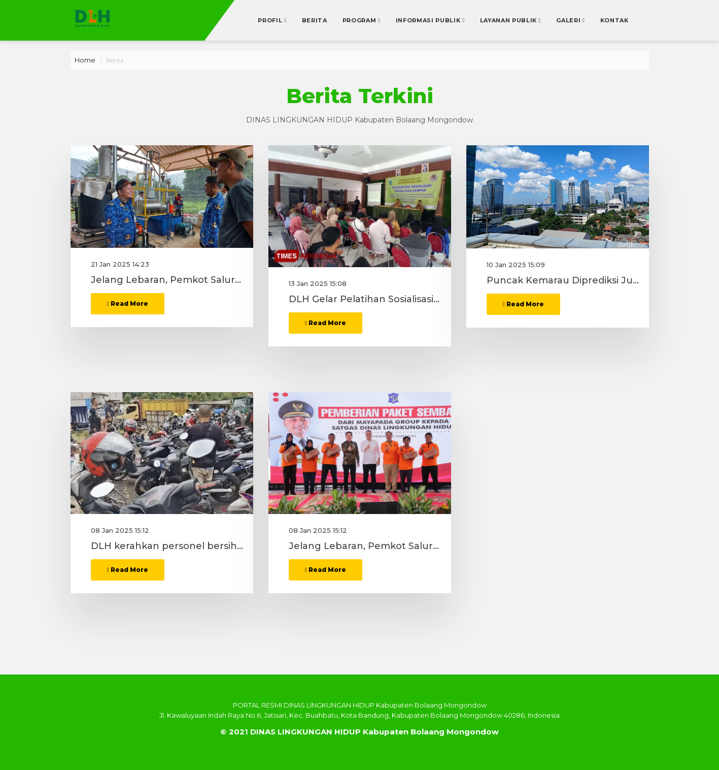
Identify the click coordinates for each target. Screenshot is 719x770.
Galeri (569, 20)
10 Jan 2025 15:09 (516, 314)
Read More (127, 353)
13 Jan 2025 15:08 (318, 314)
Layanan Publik (509, 20)
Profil (271, 20)
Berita (314, 20)
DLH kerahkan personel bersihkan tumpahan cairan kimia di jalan (167, 577)
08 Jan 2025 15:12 (120, 561)
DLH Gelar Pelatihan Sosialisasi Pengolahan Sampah (365, 330)
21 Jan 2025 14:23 (120, 314)
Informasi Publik (429, 20)
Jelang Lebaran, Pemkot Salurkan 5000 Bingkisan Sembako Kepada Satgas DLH (167, 330)
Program (360, 20)
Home (85, 60)
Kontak (614, 20)
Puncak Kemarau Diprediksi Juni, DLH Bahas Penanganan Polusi (563, 330)
